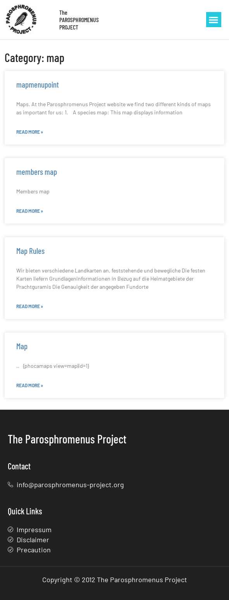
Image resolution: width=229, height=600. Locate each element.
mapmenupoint (37, 84)
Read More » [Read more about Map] (29, 385)
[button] (213, 19)
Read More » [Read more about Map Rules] (29, 306)
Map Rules (30, 250)
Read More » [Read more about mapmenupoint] (29, 131)
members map (36, 171)
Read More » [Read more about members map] (29, 211)
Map (22, 346)
